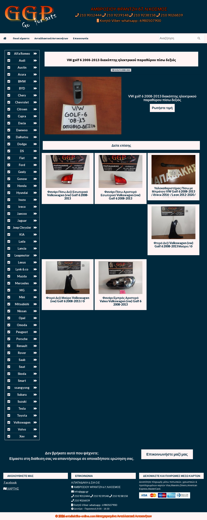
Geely (22, 172)
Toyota (22, 415)
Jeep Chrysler (22, 227)
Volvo (22, 429)
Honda (21, 186)
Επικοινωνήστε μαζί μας (167, 454)
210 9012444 (88, 15)
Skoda (22, 374)
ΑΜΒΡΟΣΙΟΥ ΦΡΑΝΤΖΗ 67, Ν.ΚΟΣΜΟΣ (129, 9)
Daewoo (22, 130)
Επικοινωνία (80, 38)
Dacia (22, 123)
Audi (22, 60)
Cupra (22, 116)
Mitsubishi (22, 304)
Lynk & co (22, 269)
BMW (22, 81)
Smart (22, 380)
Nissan (21, 311)
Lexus (22, 262)
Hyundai (22, 193)
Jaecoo (22, 213)
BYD (22, 88)
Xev (22, 436)
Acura (22, 74)
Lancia (22, 248)
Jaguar (22, 220)
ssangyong (21, 387)
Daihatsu (22, 137)
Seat (22, 367)
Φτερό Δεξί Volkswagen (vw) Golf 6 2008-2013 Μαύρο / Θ (173, 244)
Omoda (22, 325)
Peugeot (22, 332)
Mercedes (22, 283)
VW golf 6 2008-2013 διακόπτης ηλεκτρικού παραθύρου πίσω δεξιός (121, 60)
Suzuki (22, 401)
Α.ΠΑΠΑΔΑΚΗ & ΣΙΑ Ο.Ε (85, 482)
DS (22, 151)
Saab (22, 360)
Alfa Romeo (22, 53)
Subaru (22, 394)
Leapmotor (22, 255)
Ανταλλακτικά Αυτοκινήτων (51, 38)
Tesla (22, 408)
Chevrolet (22, 102)
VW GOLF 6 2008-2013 (121, 70)
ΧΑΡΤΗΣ (11, 488)
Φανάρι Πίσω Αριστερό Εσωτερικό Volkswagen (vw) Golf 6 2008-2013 (120, 195)
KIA (22, 234)
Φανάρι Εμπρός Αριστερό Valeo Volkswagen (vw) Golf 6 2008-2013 (120, 301)
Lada (22, 241)
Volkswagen (22, 422)
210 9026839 (169, 15)
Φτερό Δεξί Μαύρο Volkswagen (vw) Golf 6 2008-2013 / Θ (67, 299)
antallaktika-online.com (80, 516)
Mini (22, 297)
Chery (22, 95)
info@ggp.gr (80, 491)
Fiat (22, 158)
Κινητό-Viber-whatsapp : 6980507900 (129, 20)
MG (22, 290)
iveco (22, 206)
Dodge (22, 144)
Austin (22, 67)
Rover (22, 353)
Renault (22, 346)
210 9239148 (115, 15)
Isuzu (22, 200)
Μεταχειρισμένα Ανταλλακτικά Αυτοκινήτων (124, 516)
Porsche (21, 339)
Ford (22, 165)
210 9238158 (142, 15)
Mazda (22, 276)
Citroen (22, 109)
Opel (22, 318)
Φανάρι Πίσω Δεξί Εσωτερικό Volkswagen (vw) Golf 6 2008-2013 (67, 195)
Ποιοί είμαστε (21, 38)
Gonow (22, 179)
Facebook (10, 482)
